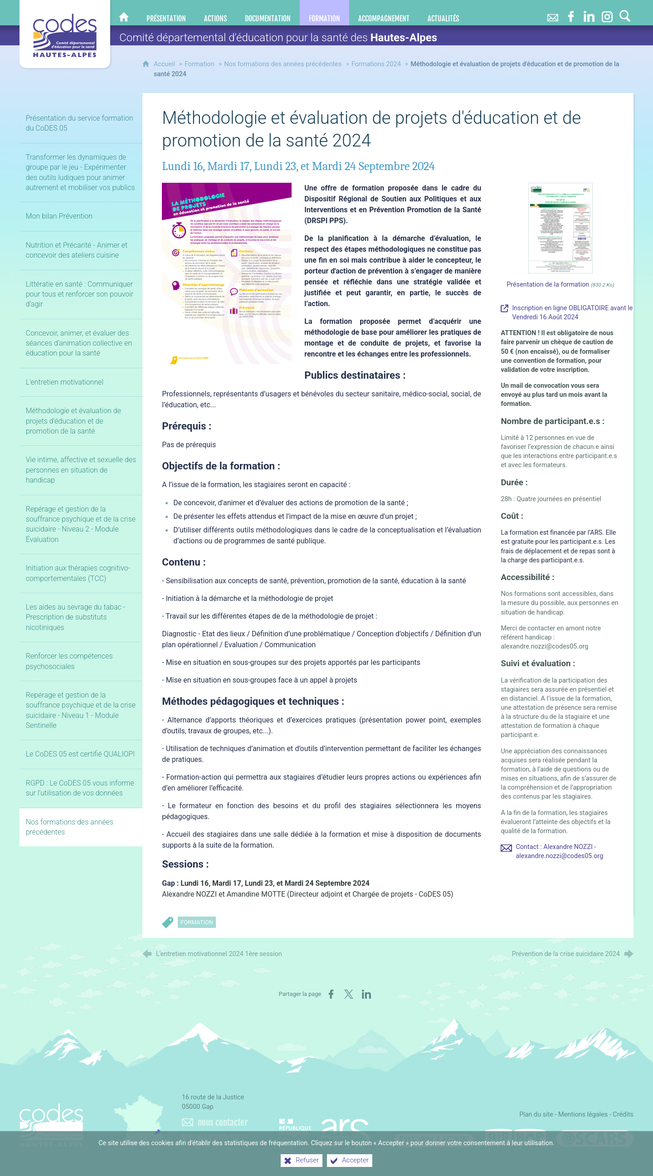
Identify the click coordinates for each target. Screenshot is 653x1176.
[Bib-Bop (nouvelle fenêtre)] (515, 1138)
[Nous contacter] (553, 12)
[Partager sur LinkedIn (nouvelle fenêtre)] (366, 994)
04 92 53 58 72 (223, 1138)
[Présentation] (166, 12)
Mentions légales (583, 1114)
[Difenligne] (434, 1138)
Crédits (623, 1114)
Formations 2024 (376, 64)
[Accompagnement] (384, 12)
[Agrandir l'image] (227, 272)
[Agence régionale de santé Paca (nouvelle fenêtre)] (324, 1129)
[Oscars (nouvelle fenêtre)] (595, 1138)
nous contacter (223, 1122)
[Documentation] (268, 12)
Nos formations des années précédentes (282, 64)
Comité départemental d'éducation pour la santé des (278, 37)
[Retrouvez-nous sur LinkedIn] (589, 12)
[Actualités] (443, 12)
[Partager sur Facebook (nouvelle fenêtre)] (331, 994)
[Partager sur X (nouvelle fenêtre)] (348, 994)
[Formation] (324, 12)
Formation (199, 64)
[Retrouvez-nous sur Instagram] (607, 12)
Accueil (165, 64)
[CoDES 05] (123, 12)
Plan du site (536, 1114)
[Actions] (215, 12)
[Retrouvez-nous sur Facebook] (571, 12)
